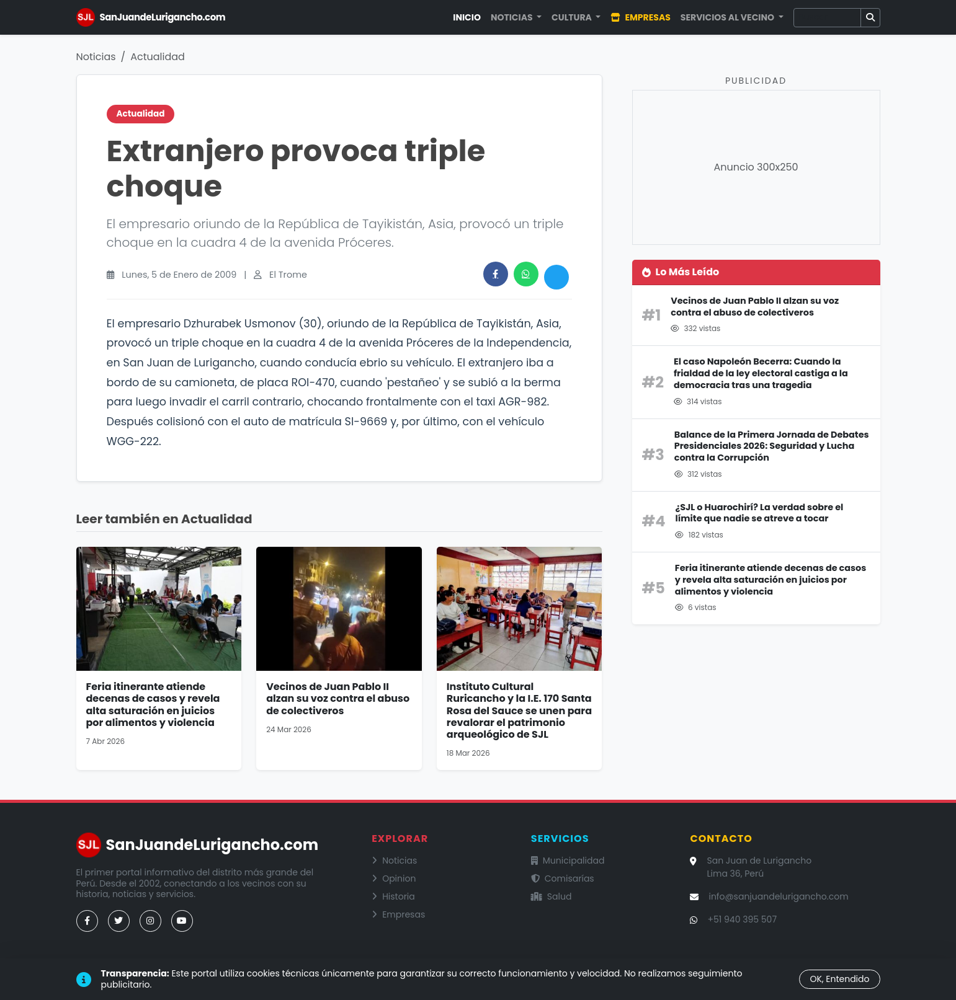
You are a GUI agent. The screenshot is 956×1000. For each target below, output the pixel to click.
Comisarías (562, 878)
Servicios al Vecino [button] (728, 17)
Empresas (640, 17)
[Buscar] (827, 17)
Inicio (467, 17)
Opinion (394, 878)
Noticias (96, 57)
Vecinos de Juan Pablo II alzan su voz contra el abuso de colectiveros (337, 698)
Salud (551, 896)
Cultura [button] (573, 17)
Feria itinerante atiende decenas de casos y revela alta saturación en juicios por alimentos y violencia (153, 704)
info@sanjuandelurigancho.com (778, 896)
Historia (393, 896)
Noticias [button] (513, 17)
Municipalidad (568, 860)
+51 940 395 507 (742, 919)
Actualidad (157, 57)
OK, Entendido (839, 979)
